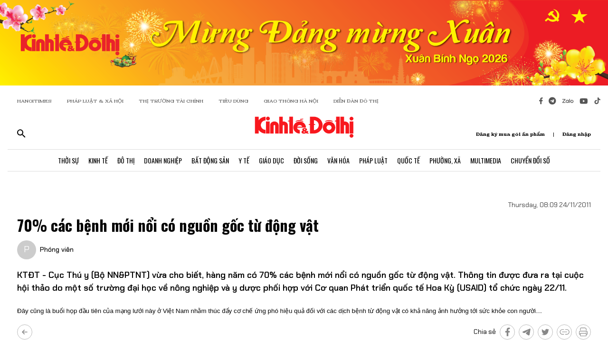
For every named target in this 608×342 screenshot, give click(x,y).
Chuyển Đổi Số (530, 160)
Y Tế (243, 160)
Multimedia (485, 160)
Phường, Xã (445, 160)
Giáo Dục (271, 160)
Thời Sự (68, 160)
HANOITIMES (34, 101)
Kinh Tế (98, 160)
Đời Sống (306, 160)
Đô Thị (125, 160)
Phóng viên (57, 249)
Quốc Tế (408, 160)
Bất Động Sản (210, 160)
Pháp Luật (373, 160)
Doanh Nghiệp (163, 160)
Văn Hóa (338, 160)
